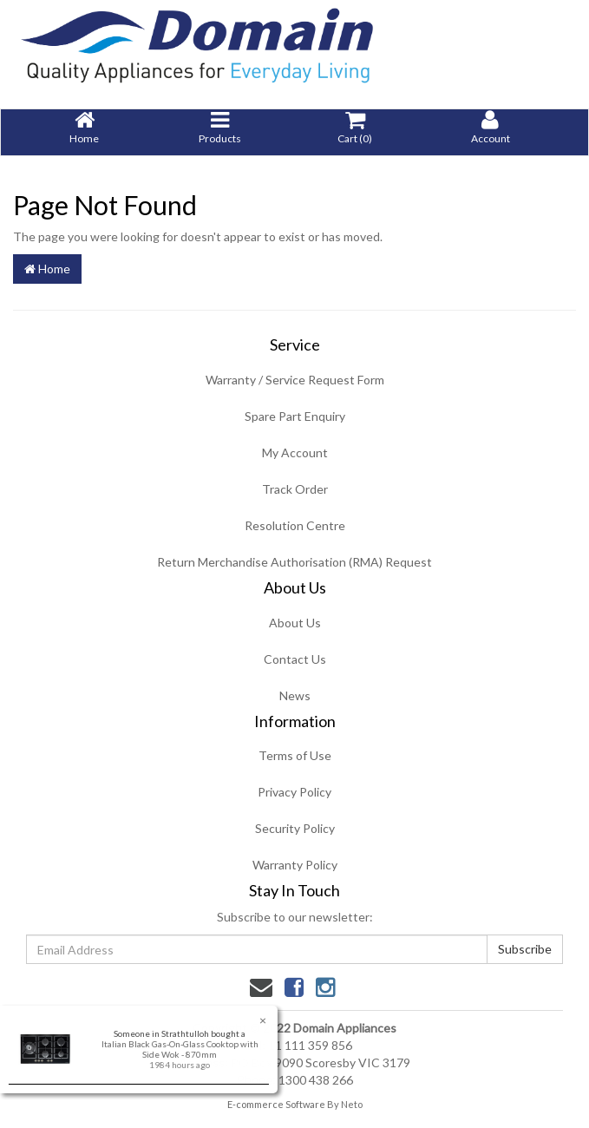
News (295, 695)
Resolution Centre (295, 525)
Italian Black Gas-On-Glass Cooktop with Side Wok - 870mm (179, 1049)
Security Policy (295, 828)
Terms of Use (295, 755)
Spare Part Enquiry (295, 416)
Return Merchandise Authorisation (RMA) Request (294, 561)
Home (47, 268)
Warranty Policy (294, 864)
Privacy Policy (294, 791)
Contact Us (295, 659)
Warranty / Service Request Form (295, 379)
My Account (295, 452)
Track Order (295, 489)
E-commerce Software (276, 1104)
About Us (295, 622)
